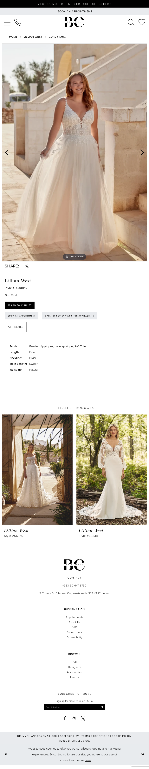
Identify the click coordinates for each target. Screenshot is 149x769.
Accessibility (74, 640)
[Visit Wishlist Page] (142, 22)
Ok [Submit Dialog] (142, 758)
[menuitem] (7, 22)
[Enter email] (74, 711)
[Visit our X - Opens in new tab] (83, 722)
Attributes (15, 330)
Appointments (74, 620)
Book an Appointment (23, 318)
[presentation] (37, 473)
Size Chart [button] (11, 296)
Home (13, 37)
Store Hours (74, 635)
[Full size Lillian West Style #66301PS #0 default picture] (74, 153)
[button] (7, 22)
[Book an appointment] (74, 11)
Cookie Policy (122, 739)
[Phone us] (17, 22)
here (88, 764)
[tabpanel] (74, 153)
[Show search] (131, 22)
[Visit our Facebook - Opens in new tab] (65, 722)
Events (74, 680)
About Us (74, 625)
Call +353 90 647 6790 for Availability (75, 318)
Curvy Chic (57, 37)
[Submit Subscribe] (105, 711)
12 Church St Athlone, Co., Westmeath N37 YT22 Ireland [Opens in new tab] (75, 596)
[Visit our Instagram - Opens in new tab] (74, 722)
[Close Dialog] (6, 758)
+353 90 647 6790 (74, 589)
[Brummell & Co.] (74, 22)
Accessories (74, 675)
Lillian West (33, 37)
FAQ (74, 630)
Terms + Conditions (95, 739)
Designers (74, 670)
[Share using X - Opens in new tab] (26, 266)
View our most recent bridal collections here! (74, 4)
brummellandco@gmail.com (37, 739)
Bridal (74, 665)
